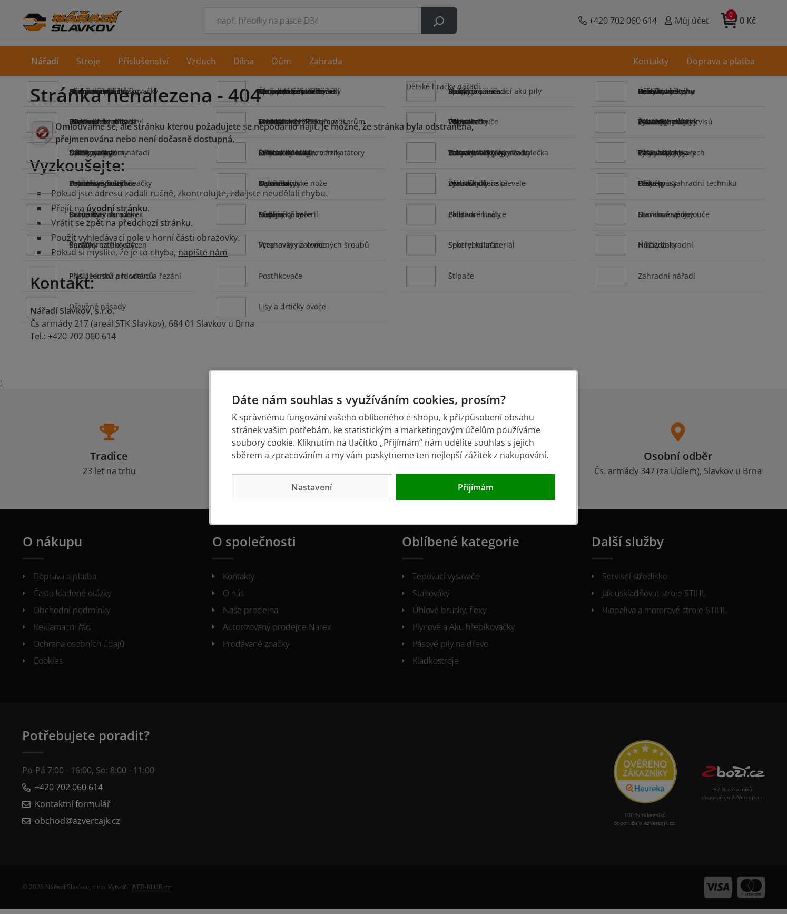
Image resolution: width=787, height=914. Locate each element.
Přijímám (476, 487)
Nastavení (311, 487)
